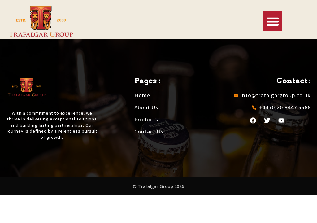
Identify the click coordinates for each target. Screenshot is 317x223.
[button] (272, 21)
